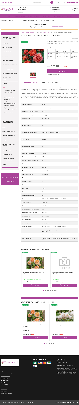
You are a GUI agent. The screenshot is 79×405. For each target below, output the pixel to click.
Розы (3, 87)
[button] (43, 290)
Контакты (69, 16)
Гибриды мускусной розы (10, 103)
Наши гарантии (4, 384)
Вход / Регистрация (72, 2)
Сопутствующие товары (8, 135)
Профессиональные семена (9, 64)
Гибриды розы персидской (10, 109)
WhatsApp (20, 12)
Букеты (4, 164)
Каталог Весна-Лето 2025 (18, 16)
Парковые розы (7, 96)
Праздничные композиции (9, 73)
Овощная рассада (7, 47)
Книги (4, 140)
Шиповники (7, 107)
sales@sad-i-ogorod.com (57, 12)
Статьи (2, 386)
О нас (8, 16)
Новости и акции (46, 16)
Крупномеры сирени (7, 69)
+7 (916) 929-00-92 (22, 9)
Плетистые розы (8, 92)
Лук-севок (5, 56)
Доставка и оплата (59, 16)
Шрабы (5, 101)
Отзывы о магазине (33, 16)
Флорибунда (7, 99)
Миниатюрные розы (9, 105)
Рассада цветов (6, 51)
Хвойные (4, 127)
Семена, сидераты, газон (8, 131)
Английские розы (8, 94)
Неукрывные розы (8, 112)
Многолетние (5, 117)
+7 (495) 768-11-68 (22, 7)
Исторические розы (9, 111)
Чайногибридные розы (9, 90)
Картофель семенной (7, 60)
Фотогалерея (4, 389)
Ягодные (4, 83)
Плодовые (5, 43)
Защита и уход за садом (6, 2)
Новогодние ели (6, 150)
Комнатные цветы (7, 154)
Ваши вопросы (4, 391)
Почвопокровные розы (9, 97)
